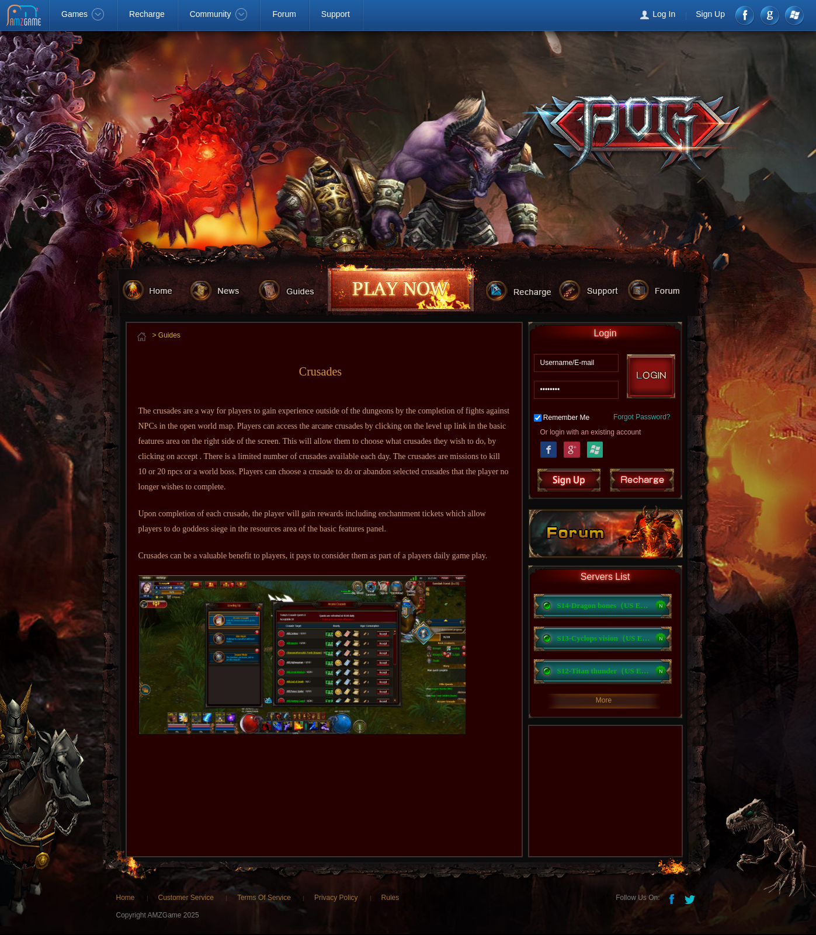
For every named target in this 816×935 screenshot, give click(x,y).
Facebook (745, 15)
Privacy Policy (336, 898)
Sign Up (710, 14)
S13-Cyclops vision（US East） (604, 638)
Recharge (147, 14)
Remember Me (566, 417)
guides (292, 289)
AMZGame (25, 16)
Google (572, 448)
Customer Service (186, 898)
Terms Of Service (264, 898)
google (769, 15)
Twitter (691, 898)
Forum (284, 14)
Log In (663, 14)
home (154, 289)
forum (661, 289)
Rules (390, 898)
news (222, 289)
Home (125, 898)
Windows (793, 15)
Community (219, 14)
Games (82, 14)
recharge (522, 289)
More (604, 700)
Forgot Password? (641, 417)
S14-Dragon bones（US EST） (604, 605)
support (593, 289)
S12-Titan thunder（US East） (604, 670)
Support (335, 14)
